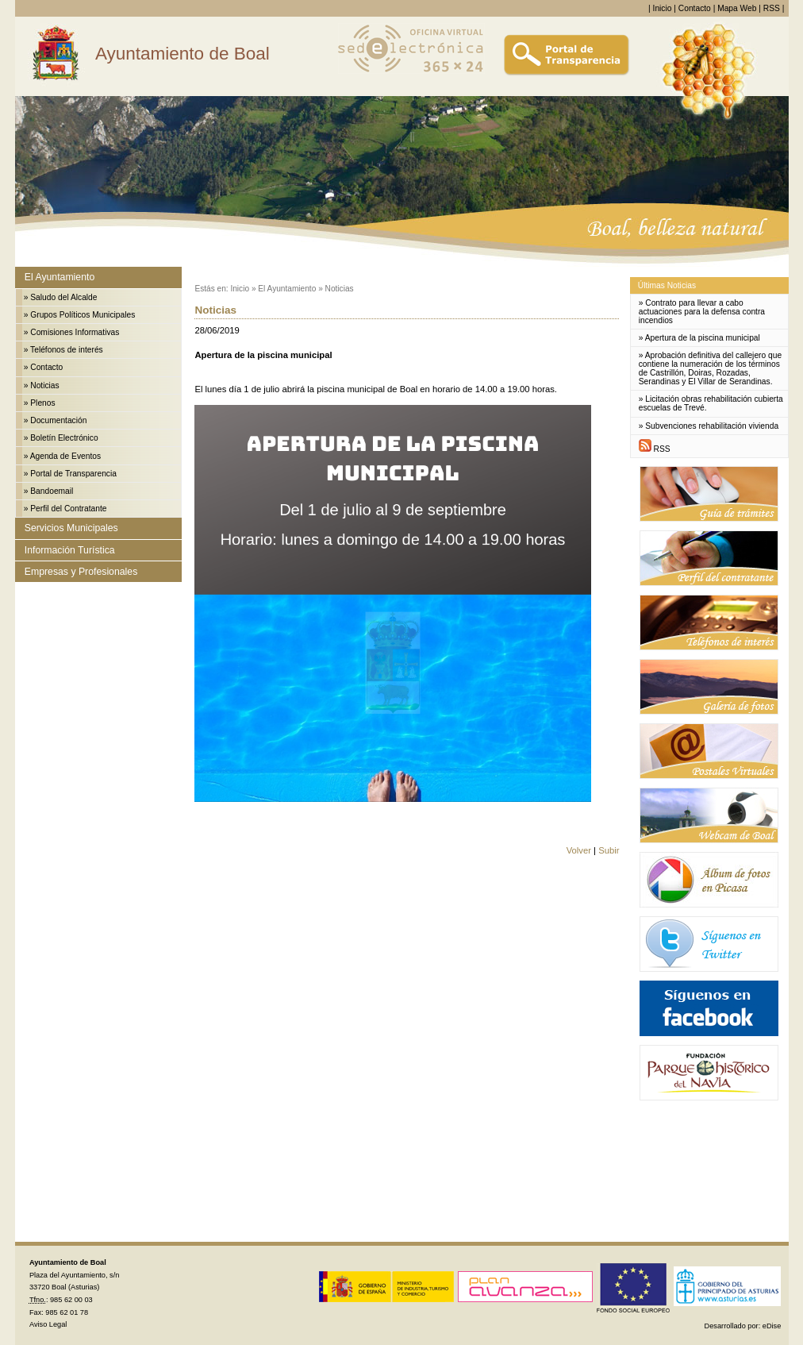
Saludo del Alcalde (63, 297)
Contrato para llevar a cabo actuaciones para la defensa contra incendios (702, 312)
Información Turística (70, 550)
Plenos (42, 403)
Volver (579, 850)
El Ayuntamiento (59, 277)
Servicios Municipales (71, 528)
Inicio (662, 8)
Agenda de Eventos (65, 456)
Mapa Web (736, 8)
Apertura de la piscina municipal (702, 337)
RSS (771, 8)
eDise (772, 1326)
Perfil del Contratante (68, 508)
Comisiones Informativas (74, 332)
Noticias (44, 385)
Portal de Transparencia (73, 473)
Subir (608, 850)
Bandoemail (51, 491)
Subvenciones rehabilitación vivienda (711, 426)
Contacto (694, 8)
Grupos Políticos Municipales (82, 314)
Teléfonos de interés (66, 349)
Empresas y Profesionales (81, 571)
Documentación (58, 420)
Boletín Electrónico (64, 438)
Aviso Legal (48, 1324)
